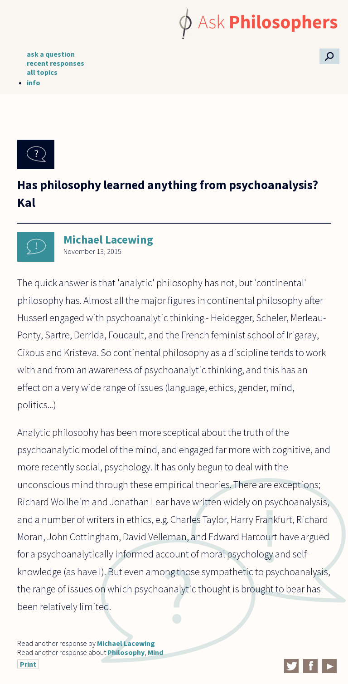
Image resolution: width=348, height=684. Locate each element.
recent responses (55, 63)
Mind (155, 652)
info (33, 82)
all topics (42, 72)
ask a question (51, 54)
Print (28, 664)
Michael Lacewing (108, 239)
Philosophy (126, 652)
